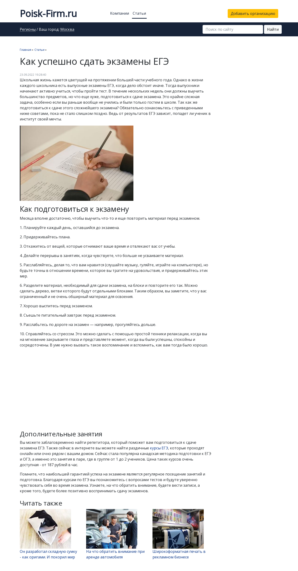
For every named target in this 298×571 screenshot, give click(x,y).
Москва (67, 29)
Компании (119, 13)
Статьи (139, 13)
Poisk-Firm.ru (48, 13)
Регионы (28, 29)
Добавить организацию (253, 13)
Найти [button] (273, 29)
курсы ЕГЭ (159, 448)
